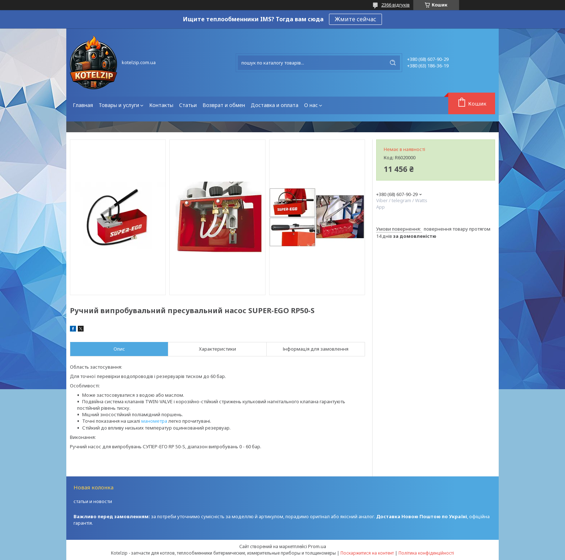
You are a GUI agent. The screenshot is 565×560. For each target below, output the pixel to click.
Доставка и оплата (274, 105)
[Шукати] (393, 62)
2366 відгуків (395, 4)
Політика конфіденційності (426, 553)
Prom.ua (317, 546)
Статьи (188, 105)
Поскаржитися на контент (367, 553)
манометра (154, 421)
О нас (311, 105)
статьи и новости (93, 501)
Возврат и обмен (224, 105)
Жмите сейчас (355, 19)
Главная (83, 105)
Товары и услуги (119, 105)
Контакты (161, 105)
